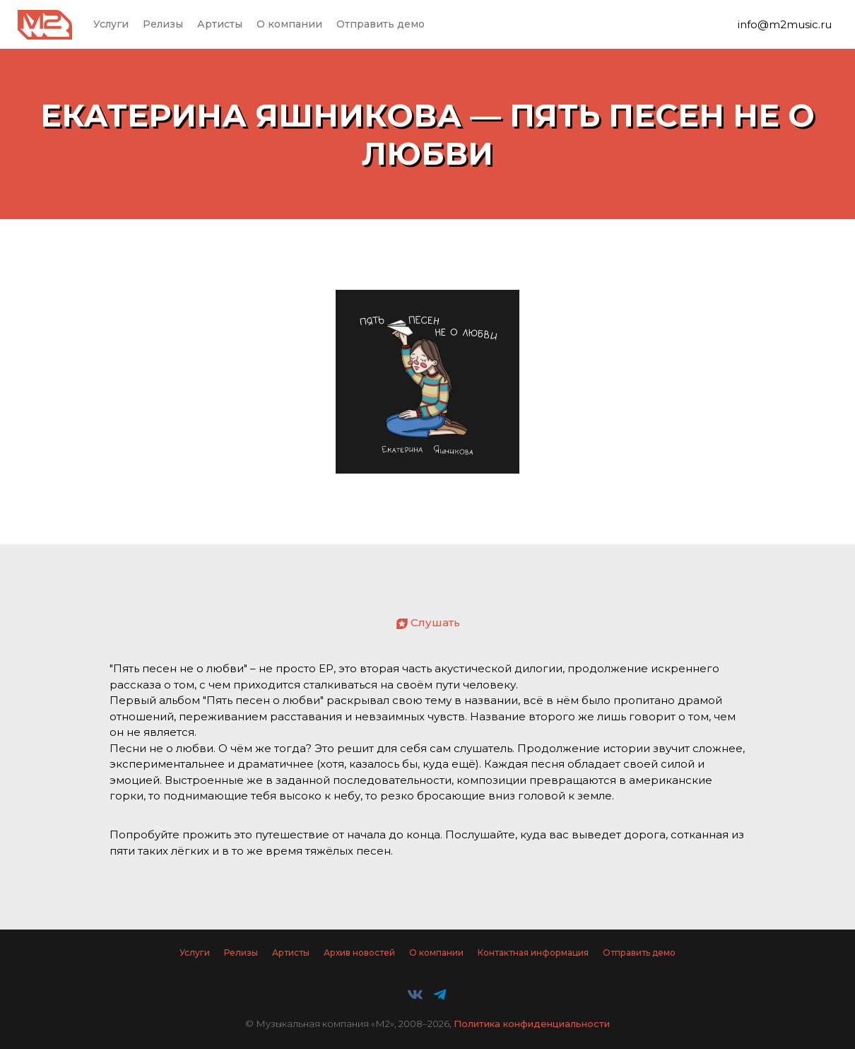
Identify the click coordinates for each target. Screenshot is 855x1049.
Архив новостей (359, 952)
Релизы (163, 24)
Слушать (435, 622)
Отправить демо (380, 24)
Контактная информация (533, 952)
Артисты (219, 24)
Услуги (111, 24)
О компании (289, 24)
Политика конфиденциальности (532, 1023)
